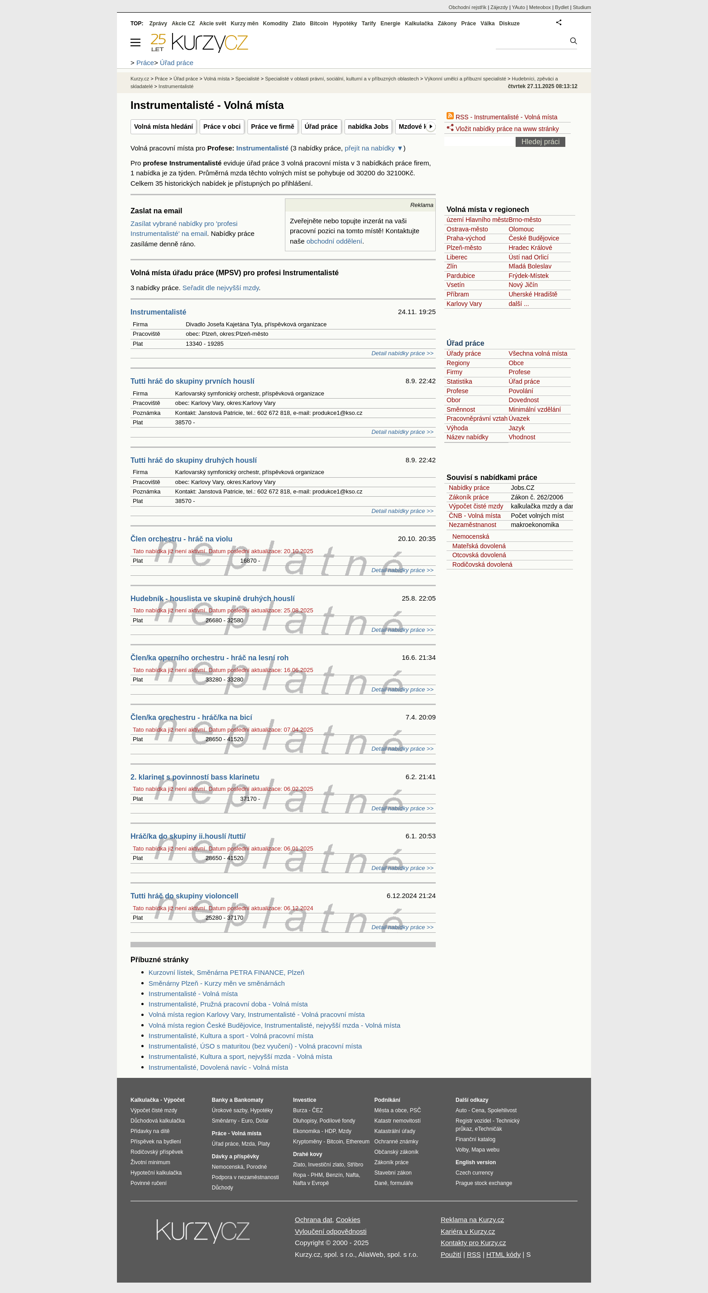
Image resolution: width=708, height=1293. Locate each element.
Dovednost (523, 400)
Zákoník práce (469, 497)
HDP (330, 1131)
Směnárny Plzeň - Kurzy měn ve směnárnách (217, 983)
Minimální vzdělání (534, 409)
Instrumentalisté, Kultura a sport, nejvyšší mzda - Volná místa (240, 1056)
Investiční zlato (326, 1164)
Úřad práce (321, 126)
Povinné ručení (148, 1183)
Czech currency (474, 1173)
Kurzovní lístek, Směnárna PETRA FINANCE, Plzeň (226, 972)
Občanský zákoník (396, 1152)
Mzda (248, 1144)
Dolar (262, 1121)
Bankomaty (248, 1100)
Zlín (452, 266)
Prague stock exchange (484, 1183)
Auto (461, 1110)
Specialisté (247, 78)
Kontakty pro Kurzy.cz (473, 1242)
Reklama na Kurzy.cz (472, 1219)
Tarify (369, 23)
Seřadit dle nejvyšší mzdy (220, 288)
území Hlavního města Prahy (487, 219)
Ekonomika (306, 1131)
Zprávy (158, 23)
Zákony (447, 23)
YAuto (518, 7)
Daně (380, 1183)
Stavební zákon (393, 1173)
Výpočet (174, 1100)
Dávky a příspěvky (235, 1156)
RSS (474, 1254)
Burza (300, 1110)
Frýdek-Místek (528, 275)
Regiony (458, 363)
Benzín (334, 1175)
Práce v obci (222, 126)
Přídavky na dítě (150, 1131)
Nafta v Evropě (311, 1183)
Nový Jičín (523, 284)
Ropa (299, 1175)
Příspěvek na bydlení (155, 1141)
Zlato (299, 23)
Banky (220, 1100)
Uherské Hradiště (532, 294)
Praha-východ (466, 238)
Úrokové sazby (229, 1110)
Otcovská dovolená (477, 555)
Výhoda (457, 428)
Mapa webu (485, 1150)
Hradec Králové (530, 247)
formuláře (401, 1183)
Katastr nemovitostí (397, 1121)
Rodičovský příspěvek (156, 1152)
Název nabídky (468, 437)
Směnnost (461, 409)
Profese (519, 372)
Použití (451, 1254)
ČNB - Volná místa (475, 515)
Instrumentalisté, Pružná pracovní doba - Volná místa (228, 1004)
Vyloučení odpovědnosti (331, 1231)
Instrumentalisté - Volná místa (193, 993)
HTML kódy (503, 1254)
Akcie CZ (183, 23)
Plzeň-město (464, 247)
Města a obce (390, 1110)
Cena (477, 1110)
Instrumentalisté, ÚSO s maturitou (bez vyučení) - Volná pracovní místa (255, 1046)
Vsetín (456, 284)
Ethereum (357, 1141)
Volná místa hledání (163, 126)
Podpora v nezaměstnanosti (245, 1177)
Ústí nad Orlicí (528, 257)
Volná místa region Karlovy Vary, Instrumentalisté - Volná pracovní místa (257, 1014)
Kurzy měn (244, 23)
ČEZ (317, 1110)
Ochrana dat (313, 1219)
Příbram (458, 294)
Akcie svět (213, 23)
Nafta (352, 1175)
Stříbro (355, 1164)
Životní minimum (150, 1162)
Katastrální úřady (394, 1131)
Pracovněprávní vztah (477, 418)
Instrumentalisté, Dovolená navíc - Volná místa (218, 1067)
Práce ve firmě (272, 126)
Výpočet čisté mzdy (476, 506)
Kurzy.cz (139, 78)
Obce (515, 363)
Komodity (275, 23)
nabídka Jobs (368, 126)
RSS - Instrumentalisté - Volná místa (502, 117)
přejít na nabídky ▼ (374, 148)
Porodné (257, 1167)
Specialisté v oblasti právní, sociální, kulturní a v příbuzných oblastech (342, 78)
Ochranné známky (396, 1141)
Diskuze (509, 23)
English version (476, 1162)
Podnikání (387, 1100)
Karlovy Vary (464, 303)
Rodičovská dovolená (480, 564)
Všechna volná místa (537, 353)
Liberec (457, 257)
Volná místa (216, 78)
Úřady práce (464, 353)
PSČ (415, 1110)
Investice (304, 1100)
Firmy (454, 372)
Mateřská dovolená (477, 546)
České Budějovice (533, 238)
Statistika (459, 381)
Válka (487, 23)
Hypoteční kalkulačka (156, 1173)
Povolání (520, 391)
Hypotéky (345, 23)
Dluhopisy (305, 1121)
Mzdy (345, 1131)
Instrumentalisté (262, 148)
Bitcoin (319, 23)
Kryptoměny (307, 1141)
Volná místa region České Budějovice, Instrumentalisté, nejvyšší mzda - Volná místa (275, 1025)
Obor (454, 400)
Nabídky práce (469, 487)
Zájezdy (499, 7)
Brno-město (524, 219)
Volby (462, 1150)
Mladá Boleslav (529, 266)
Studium (582, 7)
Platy (264, 1144)
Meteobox (540, 7)
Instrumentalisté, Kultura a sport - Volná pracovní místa (231, 1035)
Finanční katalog (475, 1139)
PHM (317, 1175)
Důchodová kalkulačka (157, 1121)
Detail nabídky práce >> (402, 353)
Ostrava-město (467, 229)
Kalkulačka (419, 23)
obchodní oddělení (334, 241)
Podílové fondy (337, 1121)
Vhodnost (521, 437)
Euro (246, 1121)
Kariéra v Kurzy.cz (468, 1231)
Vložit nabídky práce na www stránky (503, 128)
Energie (391, 23)
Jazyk (516, 428)
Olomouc (521, 229)
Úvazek (519, 418)
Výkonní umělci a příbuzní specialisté (465, 78)
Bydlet (562, 7)
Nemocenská (469, 536)
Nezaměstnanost (472, 524)
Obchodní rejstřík (468, 7)
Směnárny (224, 1121)
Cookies (348, 1219)
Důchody (222, 1188)
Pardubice (461, 275)
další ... (518, 303)
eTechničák (488, 1129)
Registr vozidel (473, 1121)
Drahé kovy (307, 1154)
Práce (468, 23)
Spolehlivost (502, 1110)
